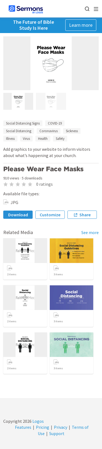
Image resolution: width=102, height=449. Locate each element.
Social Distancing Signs (23, 123)
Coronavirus (48, 131)
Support (56, 433)
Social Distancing (18, 131)
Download (18, 214)
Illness (10, 138)
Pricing (42, 427)
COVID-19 (55, 123)
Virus (26, 138)
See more (90, 232)
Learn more (80, 25)
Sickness (72, 131)
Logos (38, 421)
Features (23, 427)
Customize (50, 214)
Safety (60, 138)
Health (43, 138)
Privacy (60, 427)
